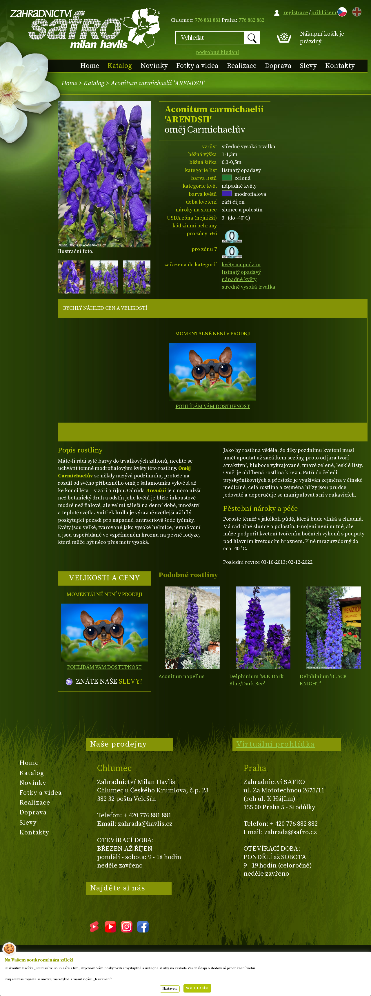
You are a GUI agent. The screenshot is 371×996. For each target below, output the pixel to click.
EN (355, 11)
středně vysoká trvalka (248, 287)
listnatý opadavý (241, 272)
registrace (295, 12)
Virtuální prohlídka (275, 744)
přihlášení (324, 12)
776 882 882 (251, 20)
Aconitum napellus (181, 676)
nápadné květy (239, 279)
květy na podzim (241, 264)
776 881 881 (208, 20)
